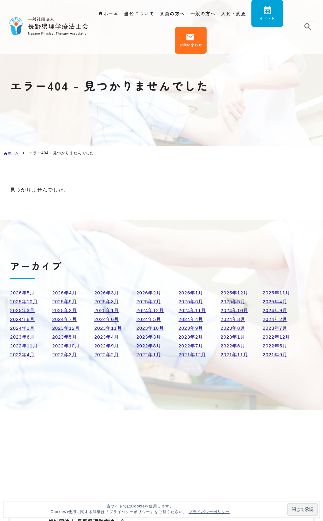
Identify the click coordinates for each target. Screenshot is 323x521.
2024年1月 (23, 328)
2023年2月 (192, 337)
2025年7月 (149, 301)
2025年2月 (65, 310)
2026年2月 (149, 292)
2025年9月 (65, 301)
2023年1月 (233, 337)
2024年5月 (149, 319)
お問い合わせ (190, 50)
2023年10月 (151, 328)
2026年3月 (107, 292)
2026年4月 (65, 292)
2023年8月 (233, 328)
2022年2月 (107, 354)
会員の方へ (171, 14)
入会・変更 (236, 14)
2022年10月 (66, 345)
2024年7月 (65, 319)
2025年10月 (24, 301)
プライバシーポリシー (209, 512)
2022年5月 (276, 345)
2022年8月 (149, 345)
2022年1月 (149, 354)
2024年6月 (107, 319)
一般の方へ (204, 14)
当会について (137, 14)
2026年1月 (192, 292)
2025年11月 (277, 292)
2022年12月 (277, 337)
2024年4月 (192, 319)
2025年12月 (235, 292)
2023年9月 (192, 328)
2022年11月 (24, 345)
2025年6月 (192, 301)
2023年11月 (109, 328)
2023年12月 (66, 328)
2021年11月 (235, 354)
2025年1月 (107, 310)
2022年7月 (192, 345)
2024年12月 (151, 310)
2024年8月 (23, 319)
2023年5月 (65, 337)
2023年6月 (23, 337)
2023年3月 (149, 337)
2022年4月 (23, 354)
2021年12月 (193, 354)
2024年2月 (276, 319)
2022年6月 (233, 345)
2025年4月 (276, 301)
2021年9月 (276, 354)
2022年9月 (107, 345)
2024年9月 (276, 310)
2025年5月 (233, 301)
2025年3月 (23, 310)
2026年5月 (23, 292)
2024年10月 (235, 310)
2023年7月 (276, 328)
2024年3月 (233, 319)
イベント (271, 20)
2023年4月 (107, 337)
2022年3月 (65, 354)
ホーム (107, 14)
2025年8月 (107, 301)
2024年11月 (193, 310)
